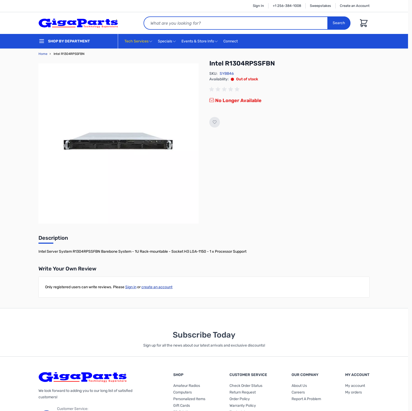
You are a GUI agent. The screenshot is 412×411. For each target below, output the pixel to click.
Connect (231, 41)
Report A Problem (306, 399)
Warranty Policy (242, 405)
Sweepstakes (320, 6)
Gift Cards (181, 405)
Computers (182, 392)
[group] (225, 89)
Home (42, 54)
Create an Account (355, 6)
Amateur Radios (186, 385)
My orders (353, 392)
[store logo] (78, 23)
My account (355, 385)
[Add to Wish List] (214, 122)
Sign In (258, 6)
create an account (156, 287)
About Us (299, 385)
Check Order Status (245, 385)
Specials (165, 41)
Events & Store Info (197, 41)
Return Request (242, 392)
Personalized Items (189, 399)
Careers (298, 392)
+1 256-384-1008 (287, 6)
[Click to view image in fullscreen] (118, 143)
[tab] (53, 239)
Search (339, 23)
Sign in (130, 287)
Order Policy (239, 399)
